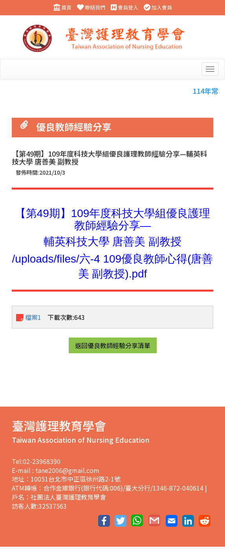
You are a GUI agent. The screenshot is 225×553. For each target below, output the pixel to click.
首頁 (62, 7)
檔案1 (28, 317)
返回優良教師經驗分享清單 (112, 345)
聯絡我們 (91, 7)
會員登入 (124, 7)
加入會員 (158, 7)
